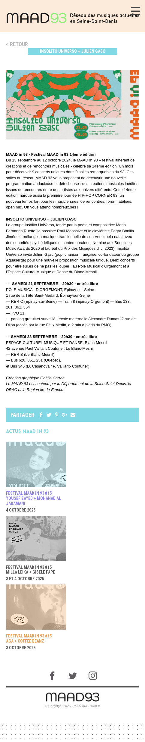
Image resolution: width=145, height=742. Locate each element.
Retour (19, 44)
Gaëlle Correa (52, 378)
